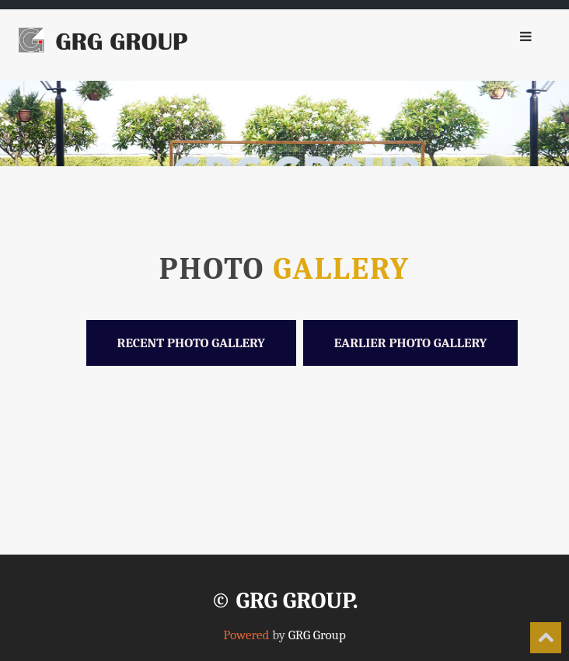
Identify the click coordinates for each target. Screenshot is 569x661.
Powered (246, 635)
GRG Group (317, 635)
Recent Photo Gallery (191, 343)
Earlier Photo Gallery (410, 343)
